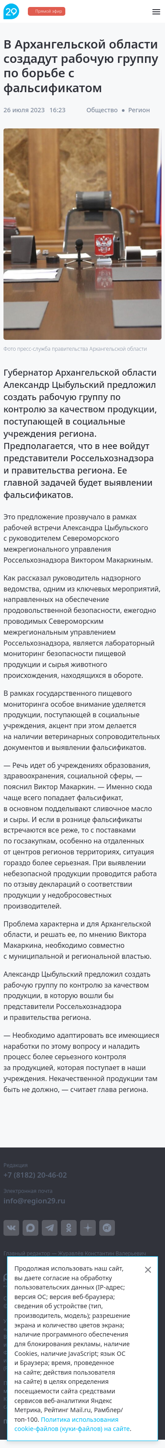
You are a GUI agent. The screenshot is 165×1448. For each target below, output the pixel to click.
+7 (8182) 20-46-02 (35, 1175)
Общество (102, 110)
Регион (139, 110)
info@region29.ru (34, 1201)
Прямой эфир (48, 11)
